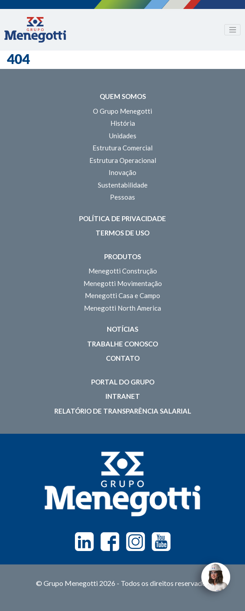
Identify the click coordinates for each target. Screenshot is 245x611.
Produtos (122, 256)
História (122, 123)
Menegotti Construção (122, 271)
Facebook (110, 541)
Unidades (122, 136)
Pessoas (122, 197)
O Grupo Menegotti (122, 111)
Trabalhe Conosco (122, 344)
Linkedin (84, 541)
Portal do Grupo (122, 382)
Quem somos (123, 96)
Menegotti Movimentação (122, 283)
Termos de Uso (122, 233)
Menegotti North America (122, 308)
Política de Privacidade (122, 218)
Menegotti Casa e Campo (122, 295)
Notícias (122, 329)
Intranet (122, 396)
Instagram (135, 541)
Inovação (122, 172)
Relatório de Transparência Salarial (122, 411)
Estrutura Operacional (122, 160)
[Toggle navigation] (232, 30)
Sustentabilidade (123, 185)
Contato (123, 358)
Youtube (161, 541)
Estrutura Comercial (122, 148)
